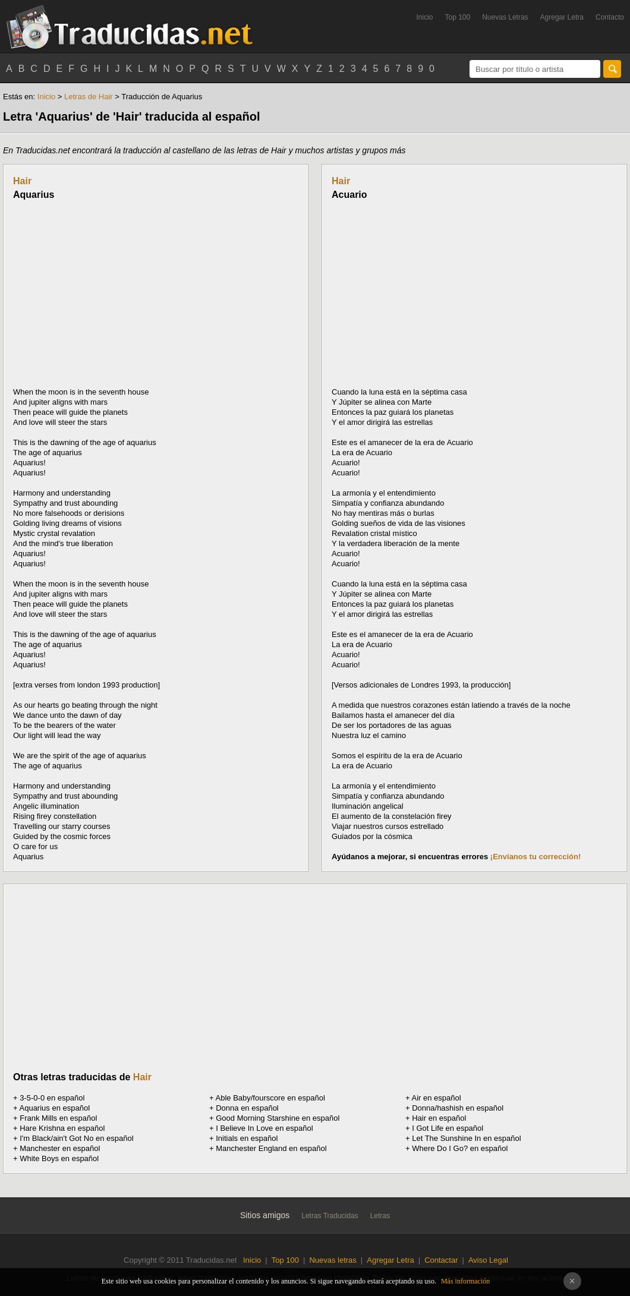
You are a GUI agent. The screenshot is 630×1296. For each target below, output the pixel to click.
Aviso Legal (488, 1260)
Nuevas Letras (505, 17)
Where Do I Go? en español (460, 1148)
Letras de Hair (88, 96)
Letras (380, 1216)
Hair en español (439, 1118)
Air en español (436, 1097)
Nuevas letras (332, 1260)
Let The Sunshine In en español (466, 1138)
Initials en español (247, 1138)
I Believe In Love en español (264, 1128)
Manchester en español (60, 1148)
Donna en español (247, 1107)
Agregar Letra (562, 17)
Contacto (610, 17)
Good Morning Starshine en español (277, 1118)
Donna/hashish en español (457, 1107)
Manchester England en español (271, 1148)
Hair (22, 181)
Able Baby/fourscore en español (270, 1097)
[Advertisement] (113, 293)
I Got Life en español (447, 1128)
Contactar (441, 1260)
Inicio (424, 17)
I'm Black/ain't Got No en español (76, 1138)
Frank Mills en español (58, 1118)
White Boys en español (59, 1158)
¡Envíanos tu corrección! (535, 856)
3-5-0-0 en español (52, 1097)
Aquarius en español (55, 1107)
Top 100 (458, 17)
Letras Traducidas (329, 1216)
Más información (465, 1281)
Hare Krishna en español (62, 1128)
